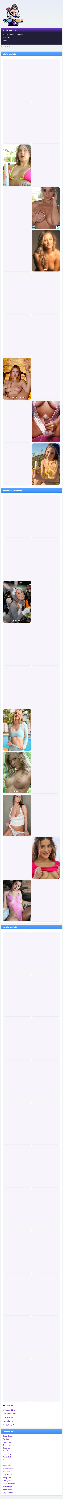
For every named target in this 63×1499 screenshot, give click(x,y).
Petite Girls (7, 1457)
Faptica (6, 1439)
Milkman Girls (9, 1410)
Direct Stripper (8, 1469)
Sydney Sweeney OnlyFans (13, 35)
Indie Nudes (7, 1487)
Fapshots (6, 1460)
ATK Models (8, 1417)
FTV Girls (6, 38)
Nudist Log (7, 1454)
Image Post (7, 1478)
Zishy (5, 40)
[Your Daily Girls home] (13, 14)
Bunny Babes (8, 1436)
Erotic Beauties (9, 1484)
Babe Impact (8, 1490)
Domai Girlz (8, 1421)
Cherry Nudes (8, 1481)
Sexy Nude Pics (8, 1493)
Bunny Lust (7, 1448)
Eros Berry (7, 1445)
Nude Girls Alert (10, 1425)
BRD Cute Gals (9, 1413)
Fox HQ (5, 1451)
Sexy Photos (7, 1475)
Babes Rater (7, 1466)
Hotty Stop (7, 1442)
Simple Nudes (8, 1472)
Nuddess (6, 1463)
